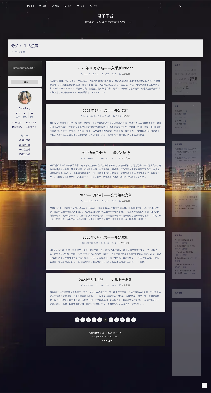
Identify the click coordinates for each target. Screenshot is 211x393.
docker (183, 71)
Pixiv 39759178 (112, 336)
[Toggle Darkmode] (204, 385)
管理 (194, 81)
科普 (195, 76)
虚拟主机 (177, 91)
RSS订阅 (16, 122)
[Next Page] (128, 319)
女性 (196, 86)
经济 (184, 76)
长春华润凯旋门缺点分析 (184, 248)
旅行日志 (177, 119)
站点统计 (24, 149)
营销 (175, 82)
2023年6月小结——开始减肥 (105, 237)
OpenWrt (178, 95)
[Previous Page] (82, 319)
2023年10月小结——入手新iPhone (105, 68)
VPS (190, 76)
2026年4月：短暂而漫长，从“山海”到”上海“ (185, 153)
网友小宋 (177, 205)
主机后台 (25, 154)
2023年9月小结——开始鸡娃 (105, 110)
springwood (179, 177)
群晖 (178, 76)
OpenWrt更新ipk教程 (183, 269)
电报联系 (17, 126)
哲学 (175, 86)
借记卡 (176, 71)
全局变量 (177, 195)
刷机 (180, 82)
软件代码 (177, 123)
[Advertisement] (186, 344)
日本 (190, 86)
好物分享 (177, 127)
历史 (185, 91)
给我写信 (31, 126)
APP (189, 71)
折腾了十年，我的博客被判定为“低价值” (186, 209)
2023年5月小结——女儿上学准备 (105, 279)
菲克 (175, 170)
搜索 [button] (24, 82)
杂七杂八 (177, 131)
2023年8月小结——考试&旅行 (105, 152)
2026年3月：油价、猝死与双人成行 (185, 163)
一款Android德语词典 (183, 255)
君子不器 (30, 6)
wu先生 (176, 150)
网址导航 (24, 140)
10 (122, 319)
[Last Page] (133, 319)
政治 (186, 82)
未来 (184, 86)
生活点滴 (177, 112)
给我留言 (31, 122)
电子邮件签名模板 (181, 262)
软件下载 (24, 144)
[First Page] (77, 319)
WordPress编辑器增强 (183, 241)
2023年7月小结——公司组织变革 (105, 195)
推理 (180, 86)
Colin (175, 188)
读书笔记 (177, 115)
